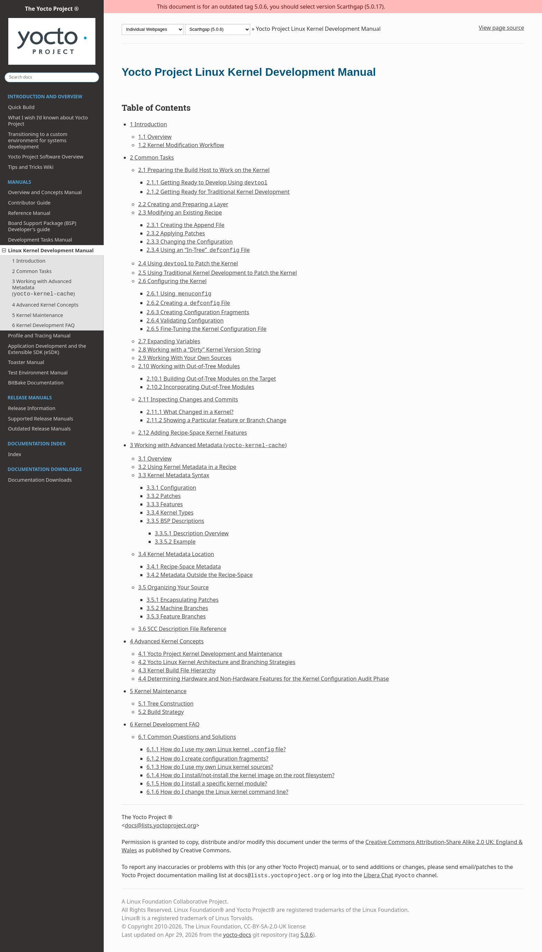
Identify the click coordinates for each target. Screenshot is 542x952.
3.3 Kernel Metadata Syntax (173, 475)
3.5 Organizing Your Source (173, 587)
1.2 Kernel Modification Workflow (181, 145)
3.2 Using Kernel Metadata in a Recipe (187, 467)
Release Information (31, 408)
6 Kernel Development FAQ (43, 325)
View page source (501, 27)
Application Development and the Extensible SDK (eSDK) (47, 349)
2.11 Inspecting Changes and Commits (188, 399)
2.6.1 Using (179, 293)
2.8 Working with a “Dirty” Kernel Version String (199, 349)
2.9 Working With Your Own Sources (185, 358)
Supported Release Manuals (40, 418)
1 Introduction (28, 260)
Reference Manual (29, 213)
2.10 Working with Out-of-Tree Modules (189, 366)
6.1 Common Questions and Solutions (187, 737)
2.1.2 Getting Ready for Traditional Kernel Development (218, 192)
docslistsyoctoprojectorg (160, 825)
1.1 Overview (155, 136)
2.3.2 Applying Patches (176, 233)
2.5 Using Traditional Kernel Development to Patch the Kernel (217, 272)
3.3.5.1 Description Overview (192, 533)
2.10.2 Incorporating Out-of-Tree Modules (200, 387)
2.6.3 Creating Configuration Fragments (198, 312)
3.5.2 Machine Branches (177, 608)
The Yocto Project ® (52, 35)
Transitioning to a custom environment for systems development (37, 140)
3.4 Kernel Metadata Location (176, 554)
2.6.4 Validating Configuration (185, 320)
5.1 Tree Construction (166, 703)
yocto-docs (237, 935)
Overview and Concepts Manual (45, 192)
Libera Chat (378, 875)
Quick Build (21, 107)
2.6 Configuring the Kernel (172, 281)
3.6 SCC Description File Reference (182, 629)
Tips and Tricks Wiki (30, 167)
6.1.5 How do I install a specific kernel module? (207, 783)
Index (14, 454)
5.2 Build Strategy (161, 712)
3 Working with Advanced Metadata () (43, 287)
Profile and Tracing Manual (39, 335)
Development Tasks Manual (40, 239)
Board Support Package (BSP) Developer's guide (42, 226)
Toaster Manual (26, 362)
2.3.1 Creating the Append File (186, 225)
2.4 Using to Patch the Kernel (188, 263)
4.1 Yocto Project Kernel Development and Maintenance (210, 654)
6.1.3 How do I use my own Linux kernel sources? (210, 767)
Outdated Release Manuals (39, 428)
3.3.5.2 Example (175, 541)
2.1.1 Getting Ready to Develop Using (207, 182)
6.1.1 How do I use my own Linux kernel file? (216, 749)
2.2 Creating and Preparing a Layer (183, 204)
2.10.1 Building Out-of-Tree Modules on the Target (211, 378)
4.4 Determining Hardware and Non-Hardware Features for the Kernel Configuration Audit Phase (263, 678)
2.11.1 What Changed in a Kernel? (190, 412)
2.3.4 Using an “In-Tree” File (198, 250)
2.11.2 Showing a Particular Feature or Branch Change (217, 420)
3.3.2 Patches (164, 496)
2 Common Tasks (32, 271)
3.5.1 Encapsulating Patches (183, 600)
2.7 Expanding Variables (169, 341)
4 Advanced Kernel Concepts (45, 304)
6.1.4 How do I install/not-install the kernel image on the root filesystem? (241, 775)
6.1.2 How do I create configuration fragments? (208, 758)
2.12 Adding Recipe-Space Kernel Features (192, 432)
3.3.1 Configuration (171, 487)
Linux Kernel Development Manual (48, 250)
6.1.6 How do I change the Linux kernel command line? (217, 792)
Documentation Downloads (40, 480)
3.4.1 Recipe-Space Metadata (184, 566)
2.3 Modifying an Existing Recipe (180, 212)
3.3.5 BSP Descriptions (175, 521)
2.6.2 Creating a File (188, 303)
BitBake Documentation (36, 382)
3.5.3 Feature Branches (176, 616)
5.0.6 (306, 935)
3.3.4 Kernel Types (170, 512)
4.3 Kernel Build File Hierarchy (177, 670)
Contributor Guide (29, 202)
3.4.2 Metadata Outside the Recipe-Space (200, 575)
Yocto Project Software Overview (45, 156)
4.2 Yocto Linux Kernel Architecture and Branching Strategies (217, 662)
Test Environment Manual (37, 372)
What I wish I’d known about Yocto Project (48, 120)
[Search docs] (51, 77)
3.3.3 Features (165, 504)
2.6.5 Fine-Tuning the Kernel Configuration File (207, 329)
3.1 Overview (155, 458)
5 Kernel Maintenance (37, 315)
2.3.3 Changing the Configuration (190, 241)
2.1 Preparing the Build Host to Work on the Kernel (204, 170)
